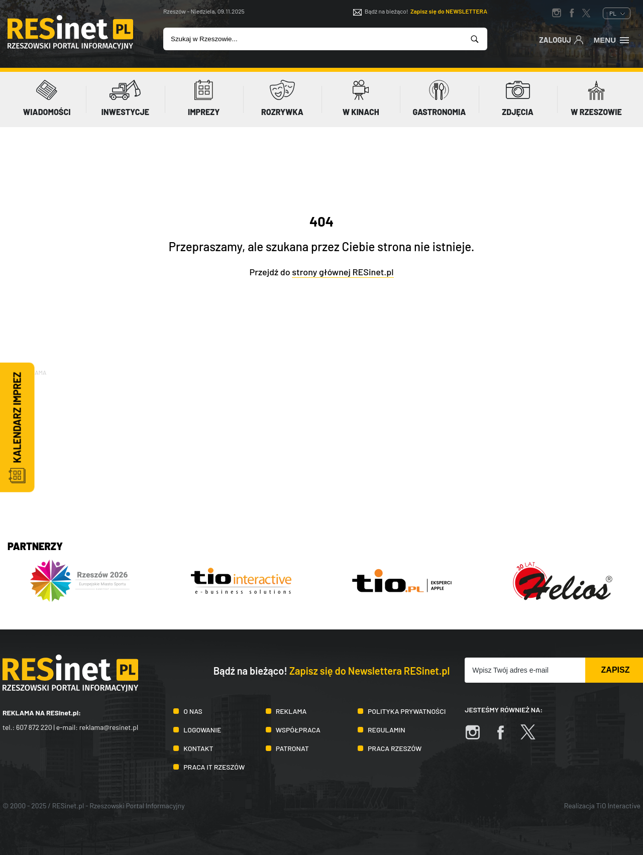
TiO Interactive (618, 805)
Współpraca (298, 729)
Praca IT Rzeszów (214, 767)
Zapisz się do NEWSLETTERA (448, 11)
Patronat (292, 748)
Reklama (291, 711)
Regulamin (386, 729)
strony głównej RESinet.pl (342, 271)
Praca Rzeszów (394, 748)
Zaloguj (561, 39)
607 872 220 (34, 727)
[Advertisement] (321, 448)
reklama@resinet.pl (109, 727)
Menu (612, 39)
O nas (192, 711)
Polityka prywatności (407, 711)
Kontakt (198, 748)
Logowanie (202, 729)
